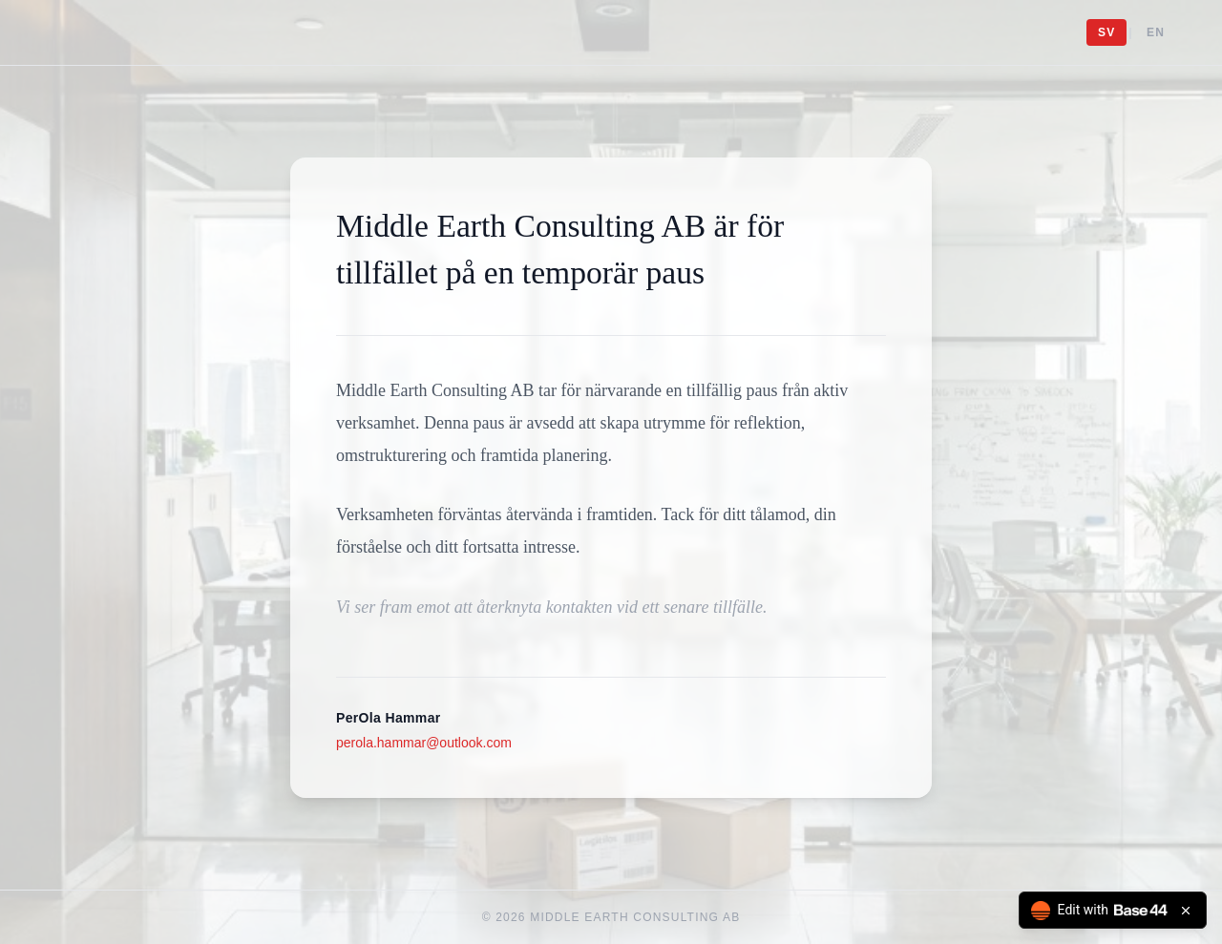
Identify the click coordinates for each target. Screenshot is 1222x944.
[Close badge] (1185, 910)
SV (1106, 32)
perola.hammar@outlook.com (424, 742)
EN (1156, 32)
